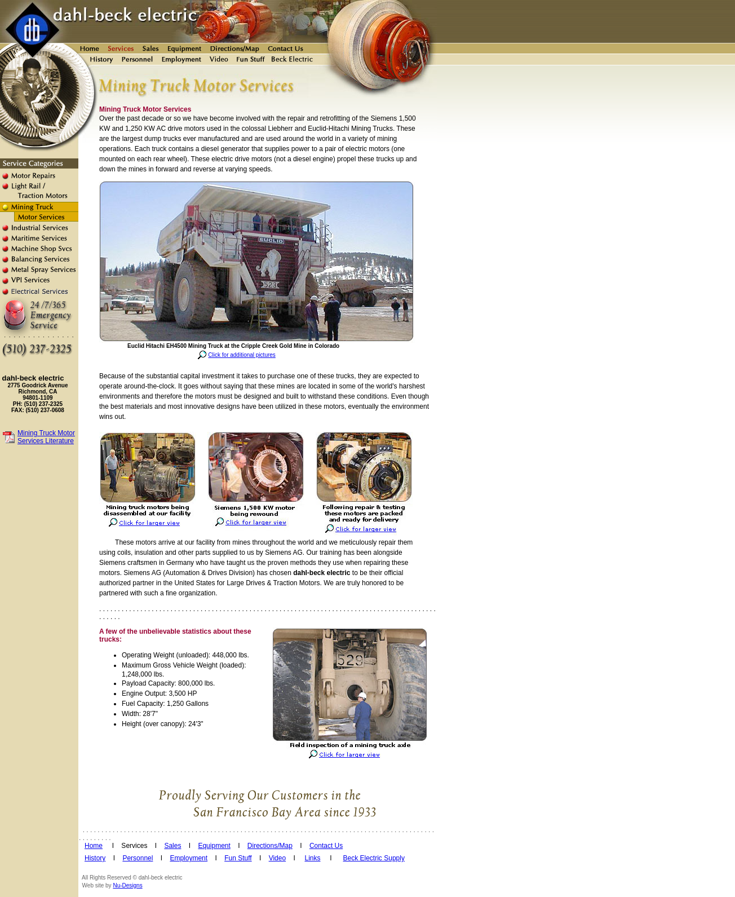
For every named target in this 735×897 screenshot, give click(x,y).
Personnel (137, 858)
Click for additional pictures (242, 355)
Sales (172, 846)
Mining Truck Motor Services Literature (46, 437)
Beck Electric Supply (374, 858)
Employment (188, 858)
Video (277, 858)
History (95, 858)
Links (312, 858)
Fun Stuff (237, 858)
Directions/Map (270, 846)
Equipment (214, 846)
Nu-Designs (127, 885)
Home (94, 846)
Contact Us (326, 846)
